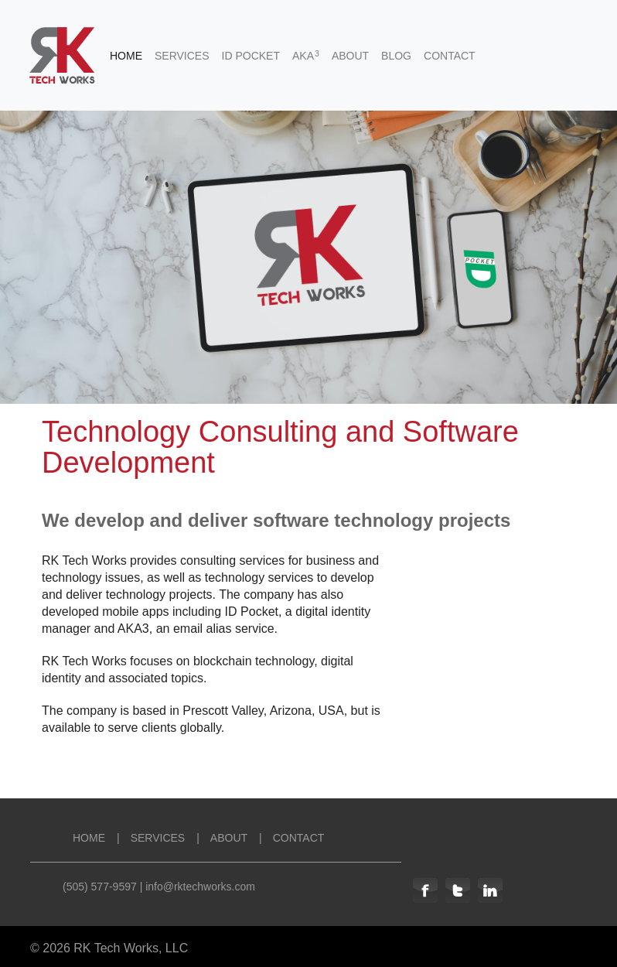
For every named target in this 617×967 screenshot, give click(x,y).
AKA (305, 55)
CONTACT (450, 56)
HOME (126, 56)
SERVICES (182, 56)
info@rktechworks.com (200, 886)
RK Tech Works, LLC (130, 948)
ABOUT (350, 56)
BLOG (396, 56)
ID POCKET (251, 56)
